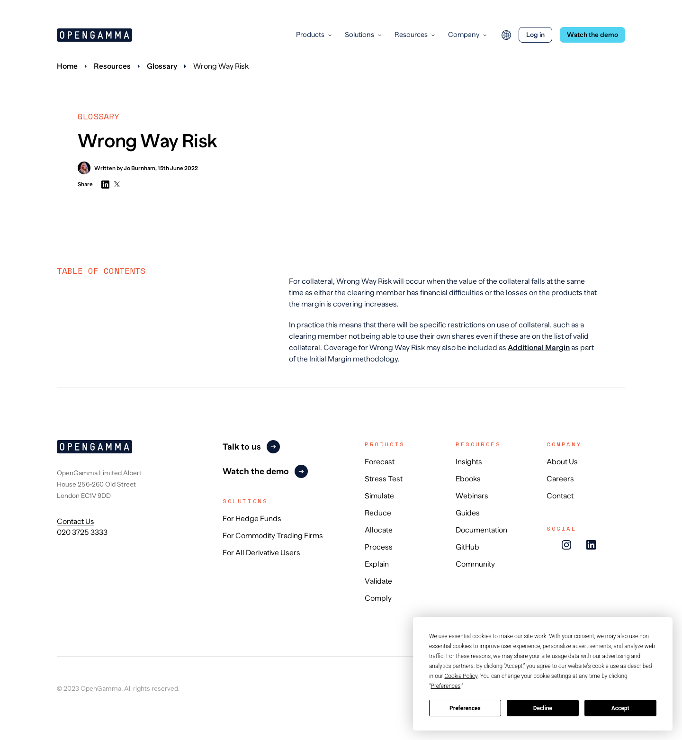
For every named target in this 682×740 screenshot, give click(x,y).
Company (463, 34)
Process (379, 547)
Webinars (472, 496)
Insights (469, 462)
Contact (560, 496)
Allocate (379, 530)
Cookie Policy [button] (460, 676)
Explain (377, 564)
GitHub (467, 547)
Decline (542, 708)
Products (310, 34)
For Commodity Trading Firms (273, 536)
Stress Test (384, 479)
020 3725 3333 (82, 532)
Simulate (379, 496)
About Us (562, 462)
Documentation (481, 530)
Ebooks (468, 479)
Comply (378, 598)
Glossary (162, 66)
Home (67, 66)
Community (475, 564)
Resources (411, 34)
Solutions (359, 34)
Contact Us (75, 521)
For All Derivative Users (261, 553)
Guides (468, 513)
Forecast (380, 462)
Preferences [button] (446, 686)
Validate (378, 581)
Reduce (378, 513)
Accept (620, 708)
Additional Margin (539, 347)
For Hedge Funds (252, 518)
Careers (560, 479)
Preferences (465, 708)
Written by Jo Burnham (116, 168)
